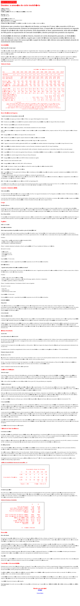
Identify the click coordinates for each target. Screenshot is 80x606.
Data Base (3, 10)
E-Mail (40, 601)
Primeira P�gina (40, 604)
